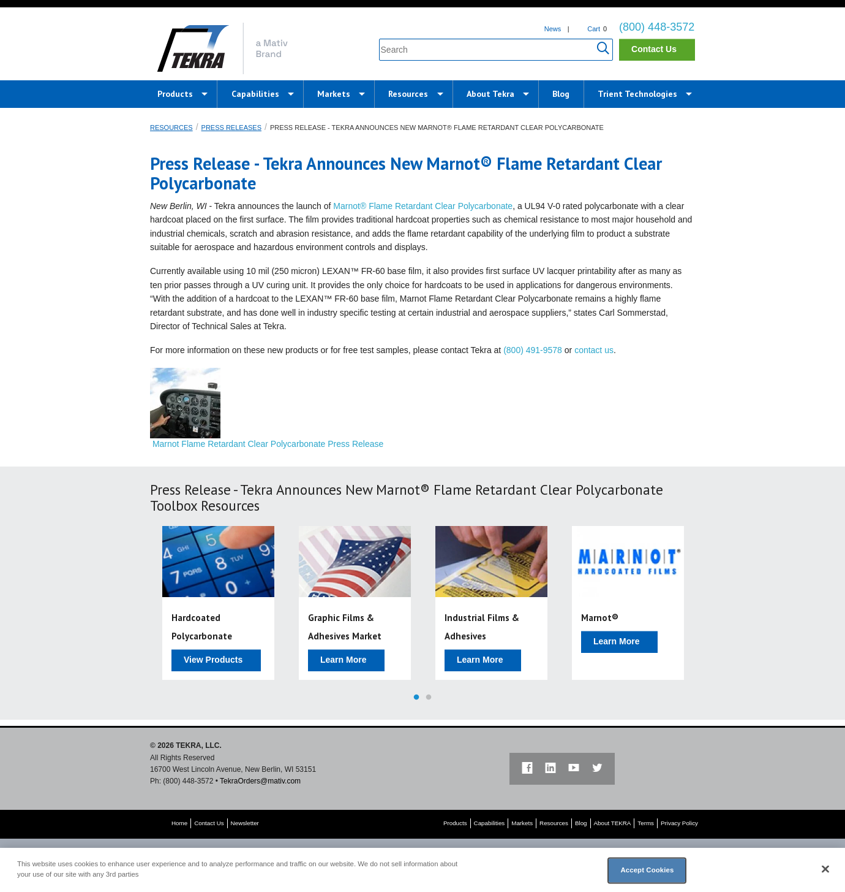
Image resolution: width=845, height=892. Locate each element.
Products (175, 93)
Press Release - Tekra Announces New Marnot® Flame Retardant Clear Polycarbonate (437, 127)
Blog (560, 93)
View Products (213, 660)
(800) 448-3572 (656, 26)
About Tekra (490, 93)
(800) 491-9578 (532, 350)
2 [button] (429, 698)
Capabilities (255, 93)
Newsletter (245, 823)
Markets (333, 93)
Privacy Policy (679, 823)
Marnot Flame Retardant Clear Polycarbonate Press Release (267, 444)
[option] (218, 603)
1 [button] (416, 698)
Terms (645, 823)
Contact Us (654, 49)
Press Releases (231, 127)
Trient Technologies (637, 93)
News (552, 28)
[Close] (825, 869)
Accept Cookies (647, 870)
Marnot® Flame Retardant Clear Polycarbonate (423, 206)
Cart (593, 28)
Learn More (343, 660)
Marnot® (599, 617)
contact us (594, 350)
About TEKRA (612, 823)
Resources (408, 93)
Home (179, 823)
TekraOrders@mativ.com (260, 781)
